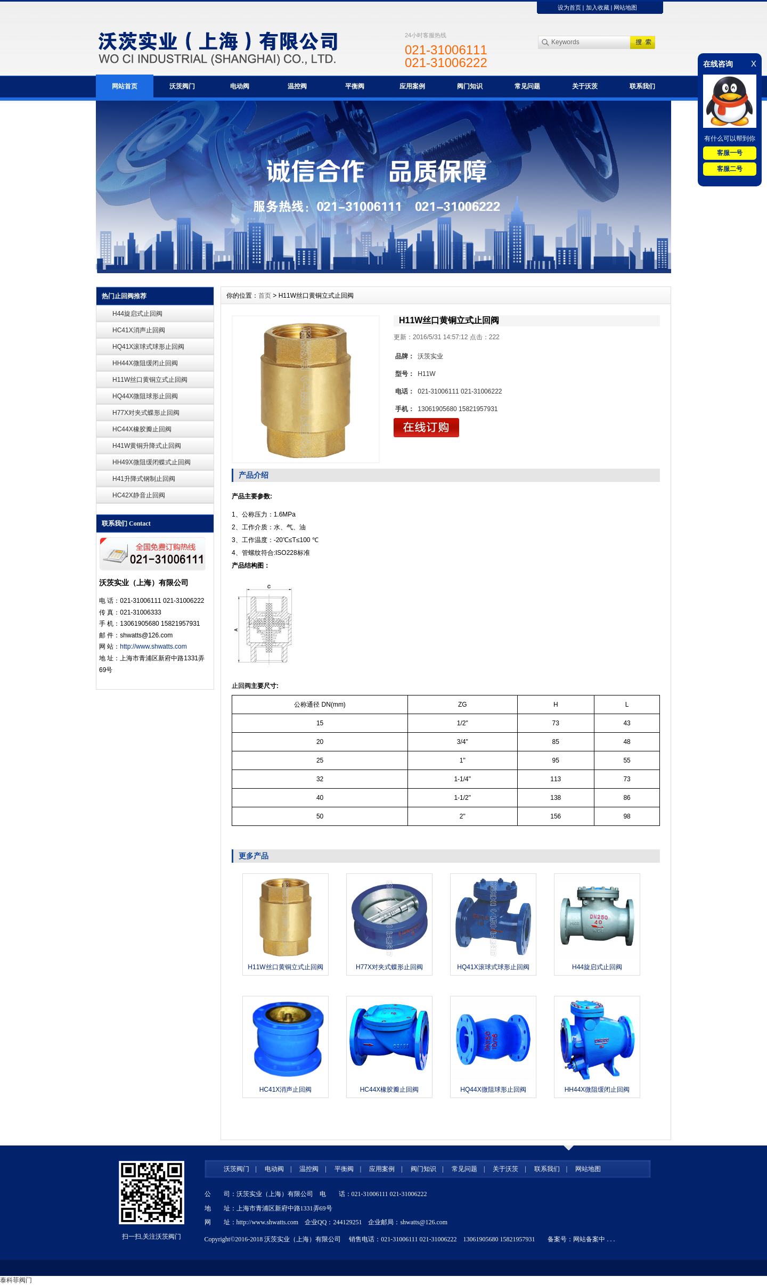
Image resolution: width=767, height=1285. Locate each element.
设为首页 (569, 7)
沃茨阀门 (182, 86)
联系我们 (642, 86)
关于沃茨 (585, 86)
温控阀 (297, 86)
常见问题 (527, 86)
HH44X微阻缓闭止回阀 (145, 363)
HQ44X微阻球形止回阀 (145, 396)
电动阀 (239, 86)
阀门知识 (470, 86)
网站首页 (124, 86)
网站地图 (625, 7)
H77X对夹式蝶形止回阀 (145, 412)
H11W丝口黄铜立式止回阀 (149, 379)
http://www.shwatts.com (153, 646)
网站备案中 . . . (594, 1239)
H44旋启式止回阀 (137, 313)
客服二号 (729, 169)
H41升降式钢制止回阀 (143, 478)
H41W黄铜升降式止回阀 (146, 445)
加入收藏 (597, 7)
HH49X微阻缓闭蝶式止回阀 (151, 462)
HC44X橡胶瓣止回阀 (142, 429)
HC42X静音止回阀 (138, 495)
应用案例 (412, 86)
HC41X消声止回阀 (138, 330)
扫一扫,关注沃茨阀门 (151, 1236)
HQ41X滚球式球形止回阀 (148, 346)
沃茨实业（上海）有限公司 (302, 1239)
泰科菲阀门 (16, 1280)
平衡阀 (354, 86)
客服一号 (729, 153)
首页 (264, 295)
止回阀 (241, 686)
